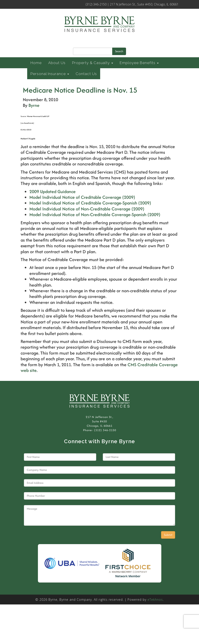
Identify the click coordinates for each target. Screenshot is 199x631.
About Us (57, 63)
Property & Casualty (92, 63)
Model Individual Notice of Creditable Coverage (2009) (82, 197)
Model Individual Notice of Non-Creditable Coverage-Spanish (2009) (94, 214)
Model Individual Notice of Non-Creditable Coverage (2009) (86, 209)
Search (119, 51)
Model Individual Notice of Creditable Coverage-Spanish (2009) (90, 203)
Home (36, 63)
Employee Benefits (139, 63)
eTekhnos (155, 599)
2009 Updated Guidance (52, 191)
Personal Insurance (49, 74)
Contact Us (86, 74)
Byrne (33, 105)
